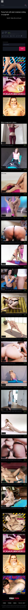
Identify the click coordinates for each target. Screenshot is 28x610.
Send (22, 48)
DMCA (14, 603)
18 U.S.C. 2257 (21, 603)
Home (4, 603)
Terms (9, 603)
